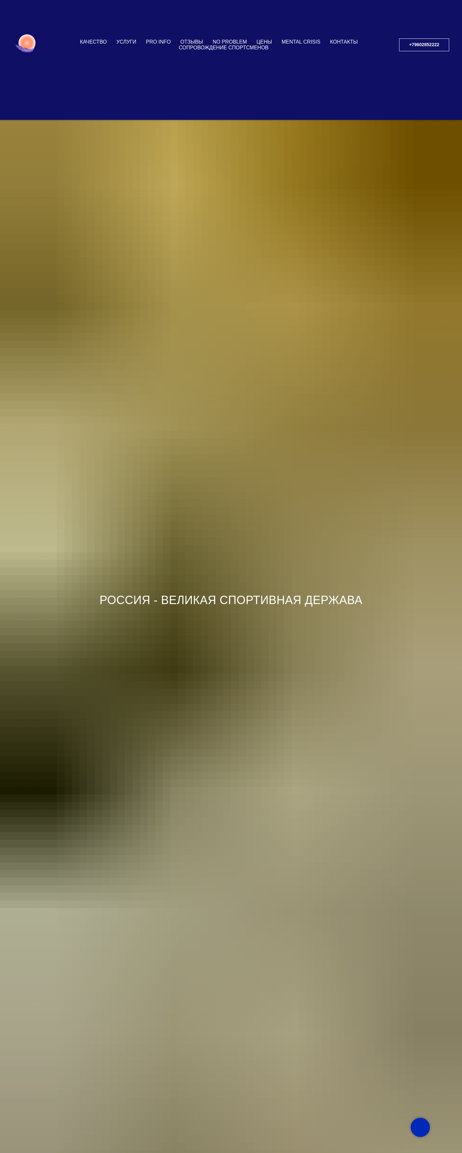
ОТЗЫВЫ (191, 42)
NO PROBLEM (230, 42)
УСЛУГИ (126, 42)
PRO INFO (158, 42)
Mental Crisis (301, 42)
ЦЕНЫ (264, 42)
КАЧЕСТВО (93, 42)
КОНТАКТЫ (344, 42)
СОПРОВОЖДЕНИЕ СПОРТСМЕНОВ (224, 47)
